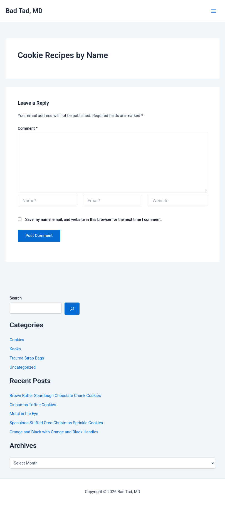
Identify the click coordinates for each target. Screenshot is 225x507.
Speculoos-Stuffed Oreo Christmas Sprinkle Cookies (56, 422)
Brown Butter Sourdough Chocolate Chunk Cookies (55, 395)
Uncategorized (23, 367)
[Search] (72, 309)
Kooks (15, 348)
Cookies (17, 339)
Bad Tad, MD (24, 11)
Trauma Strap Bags (27, 358)
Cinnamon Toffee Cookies (33, 404)
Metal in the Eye (24, 413)
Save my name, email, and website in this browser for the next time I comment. (93, 219)
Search (16, 298)
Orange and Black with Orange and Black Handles (54, 431)
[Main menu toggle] (213, 11)
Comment (28, 128)
